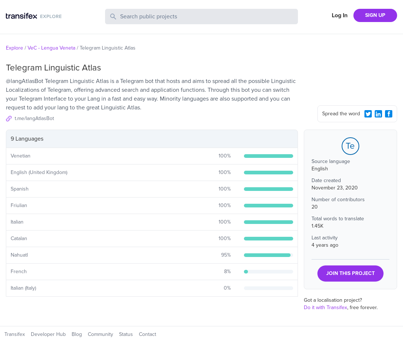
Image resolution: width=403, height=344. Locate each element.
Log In (340, 15)
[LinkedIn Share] (378, 114)
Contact (147, 334)
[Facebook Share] (389, 114)
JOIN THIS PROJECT (350, 273)
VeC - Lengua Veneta (51, 48)
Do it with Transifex (325, 307)
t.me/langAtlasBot (34, 118)
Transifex (14, 334)
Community (100, 334)
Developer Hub (48, 334)
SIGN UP (375, 15)
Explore (14, 48)
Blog (77, 334)
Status (126, 334)
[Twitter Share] (368, 114)
